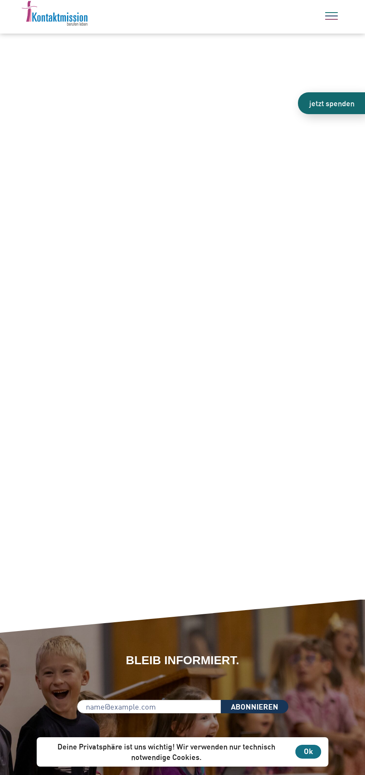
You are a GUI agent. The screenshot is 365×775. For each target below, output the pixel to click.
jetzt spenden (332, 103)
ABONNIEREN (254, 706)
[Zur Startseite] (77, 14)
